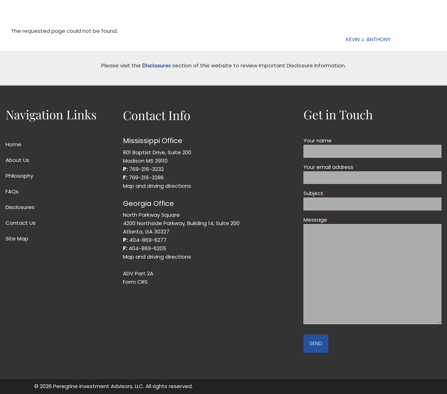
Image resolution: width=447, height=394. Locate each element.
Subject (340, 193)
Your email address (355, 167)
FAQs (12, 191)
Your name (344, 140)
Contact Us (21, 222)
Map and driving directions (157, 185)
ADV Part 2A (138, 273)
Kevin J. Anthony (368, 39)
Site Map (17, 238)
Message (342, 219)
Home (13, 144)
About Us (17, 160)
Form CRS (135, 281)
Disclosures (156, 65)
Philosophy (19, 175)
